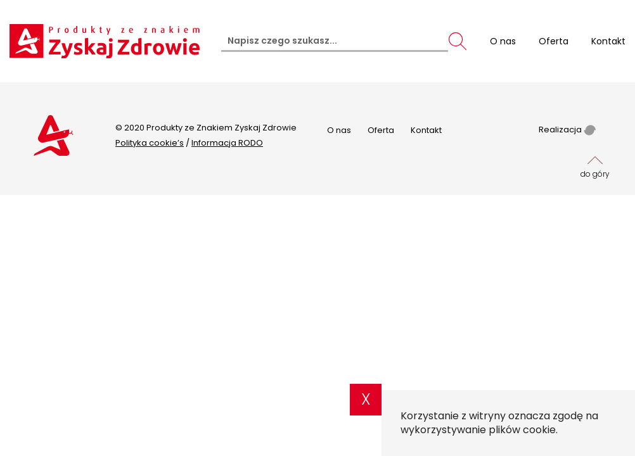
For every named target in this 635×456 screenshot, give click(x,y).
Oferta (381, 130)
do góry (595, 166)
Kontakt (426, 130)
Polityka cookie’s (149, 143)
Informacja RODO (227, 143)
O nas (339, 130)
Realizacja (567, 130)
